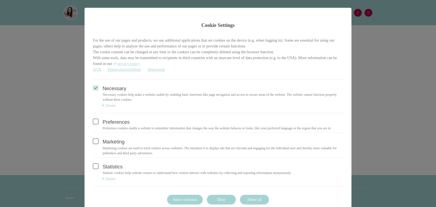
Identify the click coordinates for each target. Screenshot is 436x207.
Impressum (156, 69)
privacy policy (129, 64)
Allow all (254, 200)
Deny (221, 200)
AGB (97, 69)
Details (109, 105)
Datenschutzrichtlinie (124, 69)
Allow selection (185, 200)
